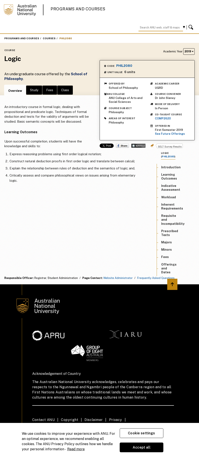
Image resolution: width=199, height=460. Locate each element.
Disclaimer (93, 420)
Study (34, 90)
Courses (49, 38)
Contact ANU (43, 420)
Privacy (115, 420)
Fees (49, 90)
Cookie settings (141, 433)
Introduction (171, 167)
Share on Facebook (122, 146)
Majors (166, 242)
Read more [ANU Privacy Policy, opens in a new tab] (76, 449)
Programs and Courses (78, 9)
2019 (189, 51)
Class (65, 90)
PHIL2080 (65, 38)
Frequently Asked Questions (156, 278)
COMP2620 (163, 118)
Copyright (69, 420)
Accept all (141, 447)
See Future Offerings (170, 133)
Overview (15, 90)
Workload (168, 197)
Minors (166, 249)
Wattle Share (138, 146)
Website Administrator (118, 278)
